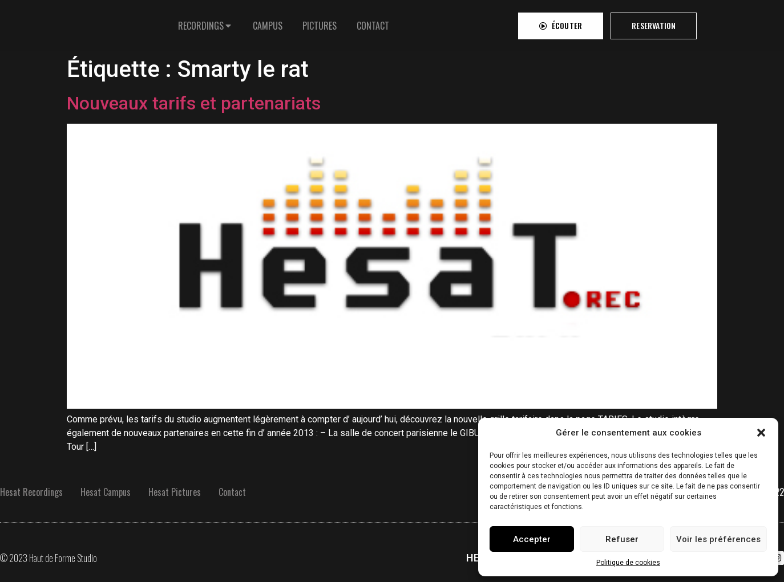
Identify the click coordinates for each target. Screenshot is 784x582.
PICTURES (319, 23)
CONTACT (373, 23)
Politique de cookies (628, 563)
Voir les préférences (718, 539)
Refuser (621, 539)
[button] (761, 432)
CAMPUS (267, 23)
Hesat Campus (105, 492)
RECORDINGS (201, 23)
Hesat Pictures (174, 492)
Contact (232, 492)
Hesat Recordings (31, 492)
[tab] (205, 22)
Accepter (532, 539)
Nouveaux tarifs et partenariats (194, 103)
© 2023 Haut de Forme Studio (48, 558)
